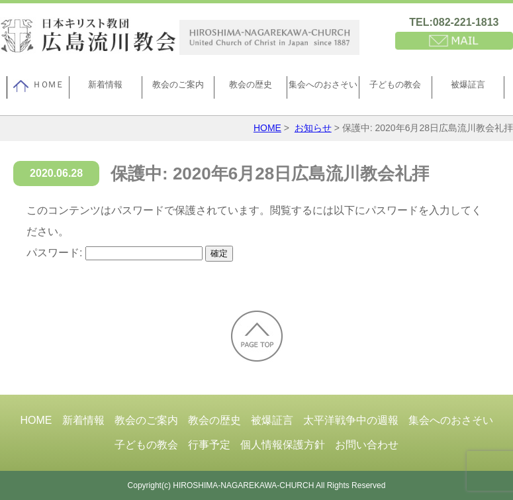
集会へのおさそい (323, 84)
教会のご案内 (178, 84)
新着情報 (105, 84)
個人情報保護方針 (282, 444)
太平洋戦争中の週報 (350, 420)
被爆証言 (468, 84)
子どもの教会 (395, 84)
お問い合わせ (366, 444)
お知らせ (313, 128)
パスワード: (114, 252)
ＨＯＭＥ (38, 86)
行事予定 (209, 444)
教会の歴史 (250, 84)
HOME (267, 128)
